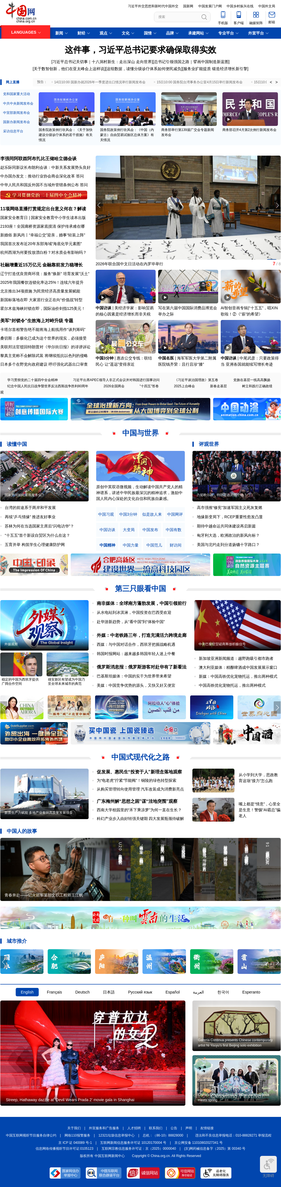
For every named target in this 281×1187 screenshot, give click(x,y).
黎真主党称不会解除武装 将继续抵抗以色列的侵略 (44, 355)
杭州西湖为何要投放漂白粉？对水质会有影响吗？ (43, 252)
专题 (68, 320)
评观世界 (209, 444)
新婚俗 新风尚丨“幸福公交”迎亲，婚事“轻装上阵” (42, 235)
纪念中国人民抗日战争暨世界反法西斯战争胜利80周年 (47, 386)
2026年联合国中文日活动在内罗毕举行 (129, 264)
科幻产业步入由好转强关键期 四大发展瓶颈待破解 (140, 818)
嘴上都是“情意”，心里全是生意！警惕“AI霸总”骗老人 (259, 810)
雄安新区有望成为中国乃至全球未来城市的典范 (66, 681)
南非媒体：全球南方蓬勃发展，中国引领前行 (141, 603)
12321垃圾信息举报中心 (116, 1135)
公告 (174, 1128)
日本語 (109, 992)
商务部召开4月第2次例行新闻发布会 (249, 130)
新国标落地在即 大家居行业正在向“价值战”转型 (41, 300)
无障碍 (268, 1167)
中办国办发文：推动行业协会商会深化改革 (37, 176)
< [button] (271, 82)
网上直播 (12, 82)
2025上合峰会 (184, 386)
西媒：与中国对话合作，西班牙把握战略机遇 (136, 644)
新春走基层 (218, 386)
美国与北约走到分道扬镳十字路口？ (228, 544)
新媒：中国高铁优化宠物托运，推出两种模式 (238, 676)
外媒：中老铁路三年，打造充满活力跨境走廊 (141, 635)
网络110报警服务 (77, 1135)
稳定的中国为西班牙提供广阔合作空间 (20, 681)
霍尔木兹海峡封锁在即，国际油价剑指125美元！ (42, 308)
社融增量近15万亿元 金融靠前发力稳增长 (41, 264)
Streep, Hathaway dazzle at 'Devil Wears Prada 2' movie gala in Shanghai (70, 1100)
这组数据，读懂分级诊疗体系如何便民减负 (144, 68)
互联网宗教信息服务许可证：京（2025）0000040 (139, 1149)
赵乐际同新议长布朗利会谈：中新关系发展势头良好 (45, 167)
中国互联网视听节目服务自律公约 (31, 1135)
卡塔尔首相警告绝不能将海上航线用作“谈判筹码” (42, 329)
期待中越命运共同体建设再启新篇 (226, 526)
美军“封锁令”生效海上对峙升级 (31, 320)
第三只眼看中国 (140, 588)
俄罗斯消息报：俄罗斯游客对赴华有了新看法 (141, 667)
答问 (80, 176)
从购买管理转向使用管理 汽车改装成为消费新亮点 (140, 789)
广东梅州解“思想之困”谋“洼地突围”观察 (137, 801)
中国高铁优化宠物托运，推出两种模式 (232, 685)
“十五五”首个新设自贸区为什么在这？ (37, 535)
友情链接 (207, 1128)
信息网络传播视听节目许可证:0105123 (64, 1149)
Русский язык (140, 992)
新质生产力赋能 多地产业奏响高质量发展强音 (38, 813)
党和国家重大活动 (16, 94)
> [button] (276, 82)
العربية (198, 992)
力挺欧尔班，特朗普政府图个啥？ (222, 495)
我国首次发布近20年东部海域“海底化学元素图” (41, 243)
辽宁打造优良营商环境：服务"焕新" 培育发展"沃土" (44, 273)
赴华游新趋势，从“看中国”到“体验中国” (131, 621)
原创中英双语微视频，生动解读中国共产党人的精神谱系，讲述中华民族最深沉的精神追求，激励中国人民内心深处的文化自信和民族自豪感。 (139, 493)
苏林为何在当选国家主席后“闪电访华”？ (39, 526)
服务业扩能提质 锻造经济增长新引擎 (215, 68)
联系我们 (155, 1128)
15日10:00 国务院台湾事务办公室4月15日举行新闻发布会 (200, 82)
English (27, 992)
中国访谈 (103, 308)
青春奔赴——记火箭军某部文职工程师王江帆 (43, 895)
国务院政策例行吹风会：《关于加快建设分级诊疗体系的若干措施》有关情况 (66, 135)
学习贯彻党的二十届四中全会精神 (32, 380)
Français (54, 992)
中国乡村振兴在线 (240, 6)
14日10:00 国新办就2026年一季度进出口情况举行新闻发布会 (99, 82)
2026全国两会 (114, 386)
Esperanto (251, 992)
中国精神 (107, 545)
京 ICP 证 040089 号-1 (75, 1143)
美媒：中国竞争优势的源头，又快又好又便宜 (136, 685)
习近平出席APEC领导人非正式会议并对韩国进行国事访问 (116, 380)
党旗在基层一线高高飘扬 (251, 380)
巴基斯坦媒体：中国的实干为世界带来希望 (134, 676)
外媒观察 (11, 644)
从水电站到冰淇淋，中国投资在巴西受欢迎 (134, 612)
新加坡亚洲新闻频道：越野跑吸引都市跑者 (236, 658)
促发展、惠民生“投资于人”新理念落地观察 (139, 771)
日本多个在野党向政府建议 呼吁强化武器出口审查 (44, 364)
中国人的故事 (22, 831)
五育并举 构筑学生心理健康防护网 (35, 544)
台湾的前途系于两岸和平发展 (30, 507)
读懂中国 (17, 444)
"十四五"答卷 (149, 386)
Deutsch (82, 992)
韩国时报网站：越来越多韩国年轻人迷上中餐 (136, 653)
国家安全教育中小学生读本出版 (58, 217)
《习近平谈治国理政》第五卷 (196, 380)
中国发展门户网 (210, 6)
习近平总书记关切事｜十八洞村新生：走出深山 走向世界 (102, 61)
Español (172, 992)
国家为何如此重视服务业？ (24, 495)
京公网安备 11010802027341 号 (198, 1143)
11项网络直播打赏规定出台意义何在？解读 (43, 208)
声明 (188, 1128)
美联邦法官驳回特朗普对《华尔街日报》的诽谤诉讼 (45, 347)
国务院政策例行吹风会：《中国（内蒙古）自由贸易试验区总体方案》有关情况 (127, 135)
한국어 (223, 992)
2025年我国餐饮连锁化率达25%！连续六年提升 (42, 282)
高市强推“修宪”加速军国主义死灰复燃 (229, 507)
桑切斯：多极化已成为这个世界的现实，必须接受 (43, 338)
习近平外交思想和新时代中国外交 (153, 6)
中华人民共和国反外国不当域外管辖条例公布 (39, 185)
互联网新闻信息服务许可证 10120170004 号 (133, 1143)
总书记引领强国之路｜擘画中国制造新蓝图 (191, 61)
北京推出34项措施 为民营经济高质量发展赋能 (40, 291)
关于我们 (74, 1128)
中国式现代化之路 (140, 757)
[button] (277, 205)
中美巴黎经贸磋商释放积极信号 (222, 644)
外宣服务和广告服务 (104, 1128)
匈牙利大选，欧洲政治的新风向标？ (228, 535)
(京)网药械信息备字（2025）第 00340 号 (215, 1149)
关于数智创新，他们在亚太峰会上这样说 (69, 68)
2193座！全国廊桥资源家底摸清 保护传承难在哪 (42, 226)
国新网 (188, 6)
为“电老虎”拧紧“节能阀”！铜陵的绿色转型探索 (137, 780)
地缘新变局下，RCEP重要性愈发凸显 (230, 517)
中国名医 (166, 358)
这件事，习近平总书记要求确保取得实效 (140, 49)
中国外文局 (266, 6)
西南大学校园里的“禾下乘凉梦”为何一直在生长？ (139, 810)
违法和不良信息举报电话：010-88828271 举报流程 (233, 1135)
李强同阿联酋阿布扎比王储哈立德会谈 (38, 158)
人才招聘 (134, 1128)
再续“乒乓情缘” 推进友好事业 (30, 517)
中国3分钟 (105, 358)
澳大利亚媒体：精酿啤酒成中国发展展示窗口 (238, 667)
